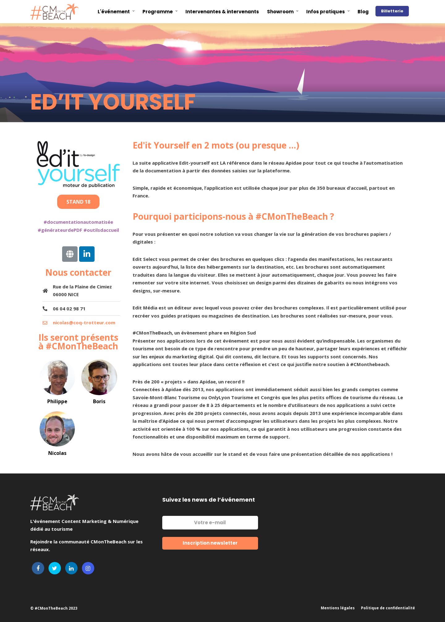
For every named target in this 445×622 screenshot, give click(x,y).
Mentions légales (338, 608)
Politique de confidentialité (388, 608)
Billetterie (392, 11)
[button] (78, 202)
